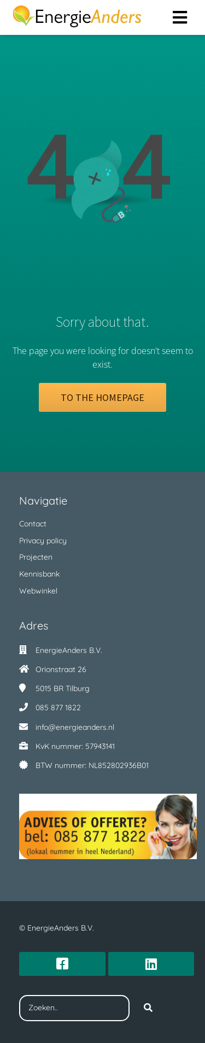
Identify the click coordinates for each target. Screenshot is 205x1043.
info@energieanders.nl (75, 727)
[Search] (148, 1008)
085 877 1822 (58, 707)
